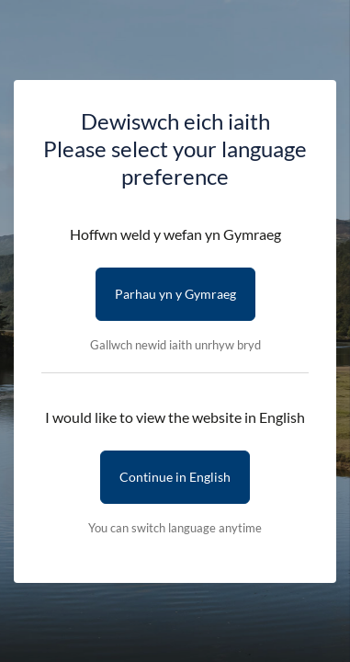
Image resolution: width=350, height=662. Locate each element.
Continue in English (175, 477)
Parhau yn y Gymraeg (175, 294)
